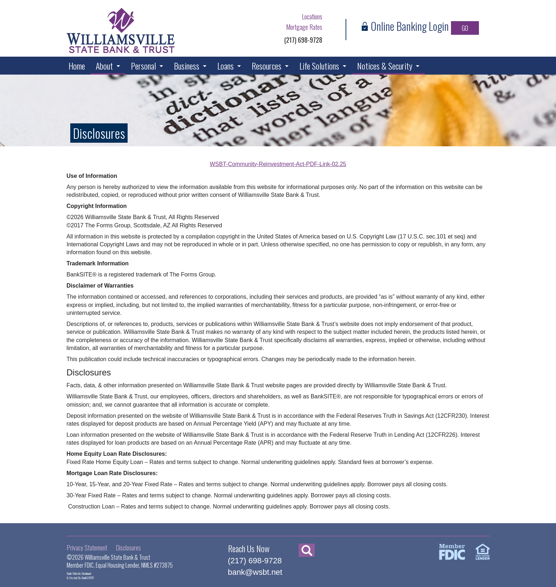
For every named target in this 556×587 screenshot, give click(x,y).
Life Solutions (319, 65)
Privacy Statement (87, 547)
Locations (312, 16)
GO (465, 28)
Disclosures (128, 547)
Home (76, 65)
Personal (143, 65)
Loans (225, 65)
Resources (266, 65)
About (104, 65)
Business (186, 65)
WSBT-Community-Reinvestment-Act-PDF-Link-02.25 (278, 164)
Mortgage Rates (304, 27)
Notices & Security (384, 65)
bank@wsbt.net (255, 572)
